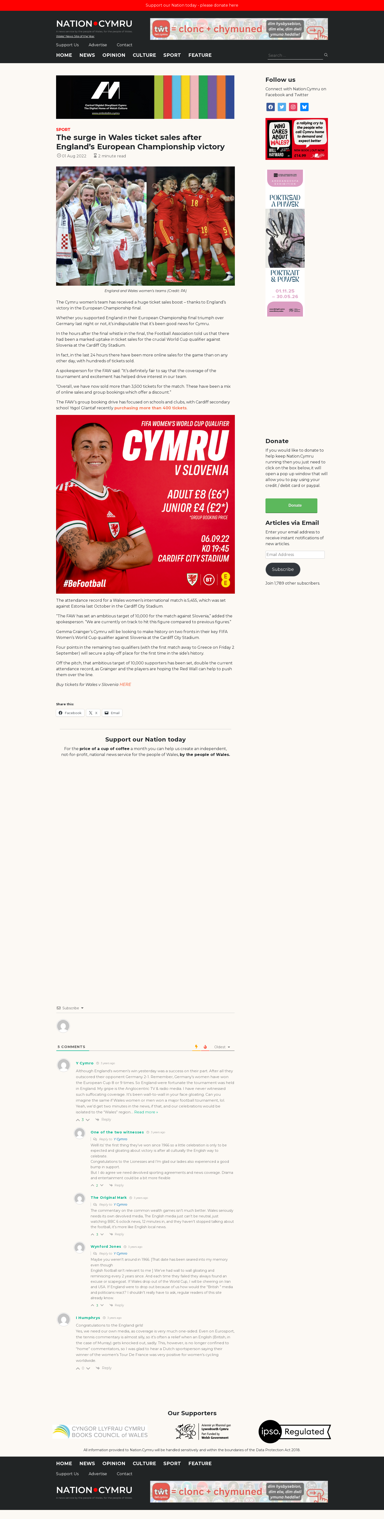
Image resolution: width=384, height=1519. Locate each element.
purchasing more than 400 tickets (150, 408)
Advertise (98, 45)
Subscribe (283, 569)
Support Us (67, 45)
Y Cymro (120, 1139)
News (87, 55)
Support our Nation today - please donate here (192, 5)
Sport (172, 55)
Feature (200, 55)
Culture (144, 55)
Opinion (113, 55)
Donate (295, 505)
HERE (125, 684)
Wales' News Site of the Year (75, 36)
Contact (124, 45)
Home (64, 55)
